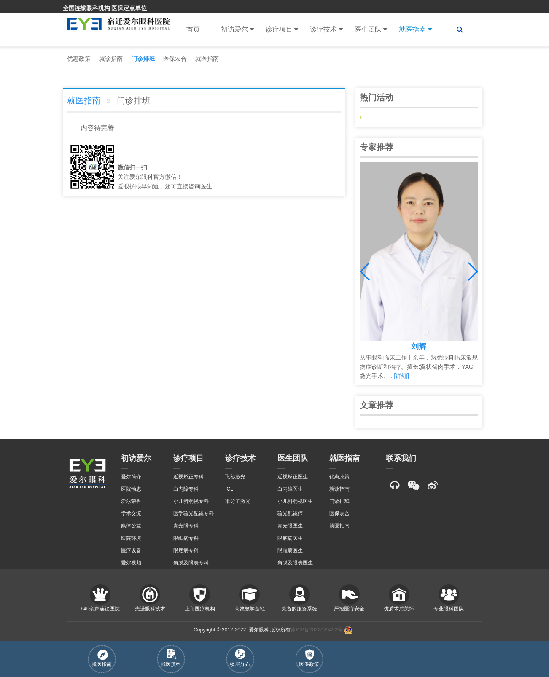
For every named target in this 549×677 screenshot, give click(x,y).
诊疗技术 (326, 29)
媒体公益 (131, 526)
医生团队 (371, 29)
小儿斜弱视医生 (295, 501)
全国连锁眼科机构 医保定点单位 (105, 8)
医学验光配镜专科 (193, 513)
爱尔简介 (131, 477)
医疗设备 (131, 550)
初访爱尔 (237, 29)
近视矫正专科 (188, 477)
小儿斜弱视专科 (191, 501)
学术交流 (131, 513)
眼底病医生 (290, 538)
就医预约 (171, 658)
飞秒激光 (235, 477)
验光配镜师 (290, 513)
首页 (193, 29)
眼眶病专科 (186, 538)
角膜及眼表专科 (191, 563)
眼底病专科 (186, 550)
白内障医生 (290, 489)
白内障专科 (186, 489)
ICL (229, 489)
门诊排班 (143, 58)
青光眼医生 (290, 526)
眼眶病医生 (290, 550)
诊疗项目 (282, 29)
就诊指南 (111, 58)
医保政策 (309, 658)
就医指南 (415, 29)
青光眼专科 (186, 526)
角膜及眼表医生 (295, 563)
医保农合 (175, 58)
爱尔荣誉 (131, 501)
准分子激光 (237, 501)
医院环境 (131, 538)
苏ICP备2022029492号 (316, 630)
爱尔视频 (131, 563)
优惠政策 (79, 58)
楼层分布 (240, 658)
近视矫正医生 (292, 477)
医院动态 (131, 489)
